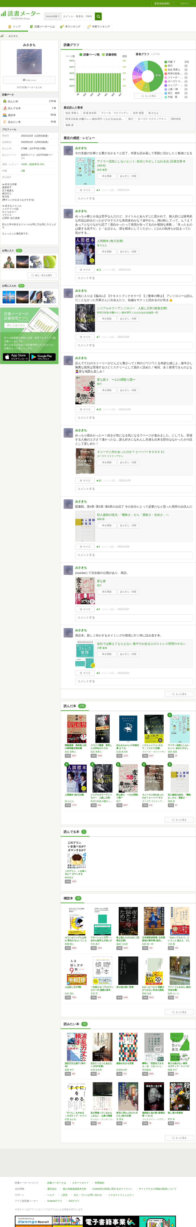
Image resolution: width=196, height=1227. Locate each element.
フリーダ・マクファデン (115, 113)
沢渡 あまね (70, 1119)
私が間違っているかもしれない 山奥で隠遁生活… (101, 1116)
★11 (98, 269)
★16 (98, 409)
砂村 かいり (173, 993)
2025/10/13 (123, 673)
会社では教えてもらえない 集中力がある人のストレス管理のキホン (141, 643)
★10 (98, 480)
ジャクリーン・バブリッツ (154, 1119)
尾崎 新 (69, 125)
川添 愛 (171, 944)
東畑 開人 (69, 944)
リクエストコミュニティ (121, 1177)
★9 (98, 609)
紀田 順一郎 (147, 944)
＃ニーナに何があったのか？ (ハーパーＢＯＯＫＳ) (130, 451)
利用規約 (99, 1165)
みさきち (81, 148)
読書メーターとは (56, 1165)
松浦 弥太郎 (90, 113)
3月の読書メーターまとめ (29, 87)
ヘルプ (50, 1177)
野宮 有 (171, 1119)
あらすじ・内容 (128, 176)
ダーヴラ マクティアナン (152, 119)
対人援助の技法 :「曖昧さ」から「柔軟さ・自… (179, 798)
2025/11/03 (125, 480)
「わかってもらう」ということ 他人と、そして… (179, 940)
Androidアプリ (54, 1183)
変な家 (101, 581)
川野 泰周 (102, 648)
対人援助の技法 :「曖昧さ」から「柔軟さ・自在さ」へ (133, 514)
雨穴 (130, 119)
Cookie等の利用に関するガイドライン (113, 1171)
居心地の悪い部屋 (125, 987)
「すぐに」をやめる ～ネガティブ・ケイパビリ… (75, 1116)
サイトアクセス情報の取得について (157, 1171)
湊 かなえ (153, 113)
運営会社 (52, 1171)
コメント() (108, 190)
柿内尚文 (69, 877)
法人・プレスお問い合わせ (88, 1177)
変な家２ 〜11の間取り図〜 (116, 379)
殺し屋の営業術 (175, 1113)
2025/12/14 (123, 190)
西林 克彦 (146, 993)
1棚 (23, 170)
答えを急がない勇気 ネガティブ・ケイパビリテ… (178, 1066)
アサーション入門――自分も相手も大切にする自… (101, 940)
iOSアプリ (74, 1183)
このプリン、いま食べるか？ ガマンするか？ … (75, 874)
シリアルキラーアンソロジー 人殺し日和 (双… (101, 798)
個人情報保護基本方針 (74, 1171)
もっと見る (148, 95)
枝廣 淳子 (172, 1070)
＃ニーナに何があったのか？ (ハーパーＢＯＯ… (153, 798)
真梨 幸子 (69, 1070)
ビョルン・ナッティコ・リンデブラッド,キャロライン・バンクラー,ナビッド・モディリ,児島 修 (102, 1119)
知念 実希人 (72, 113)
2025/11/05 (125, 409)
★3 (98, 190)
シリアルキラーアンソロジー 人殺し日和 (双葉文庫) (132, 308)
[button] (98, 16)
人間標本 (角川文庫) (110, 241)
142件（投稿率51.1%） (33, 164)
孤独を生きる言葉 (125, 1063)
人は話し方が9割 (73, 987)
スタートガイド (80, 1165)
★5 (98, 673)
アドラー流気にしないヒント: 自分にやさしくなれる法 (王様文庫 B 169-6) (141, 163)
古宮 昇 (94, 993)
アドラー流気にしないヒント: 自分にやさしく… (178, 748)
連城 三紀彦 (122, 944)
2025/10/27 (123, 609)
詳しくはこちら (16, 325)
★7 (98, 337)
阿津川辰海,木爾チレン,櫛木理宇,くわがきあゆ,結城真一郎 (95, 119)
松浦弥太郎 (121, 1070)
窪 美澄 (119, 1119)
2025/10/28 (123, 547)
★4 (98, 546)
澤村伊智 (176, 119)
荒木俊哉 (146, 1070)
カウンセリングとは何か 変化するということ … (76, 940)
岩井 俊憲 (138, 113)
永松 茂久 (69, 993)
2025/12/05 (123, 337)
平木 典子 (95, 944)
